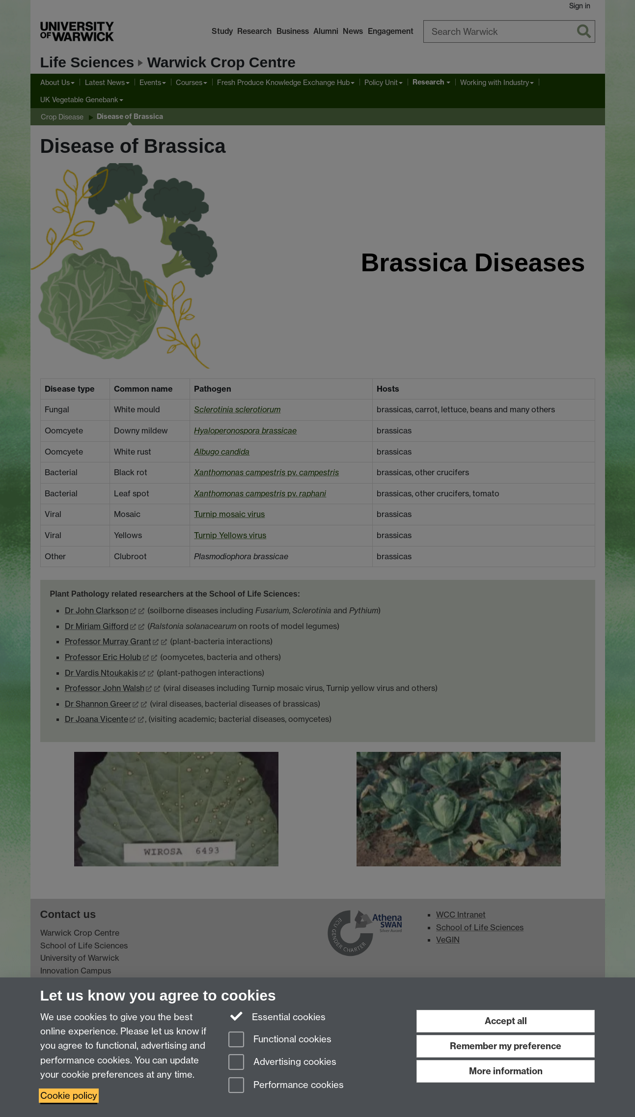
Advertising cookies (282, 1063)
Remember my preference (505, 1046)
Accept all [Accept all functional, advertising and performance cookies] (506, 1021)
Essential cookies (277, 1016)
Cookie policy (68, 1095)
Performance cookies (286, 1086)
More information (506, 1071)
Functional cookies (279, 1040)
